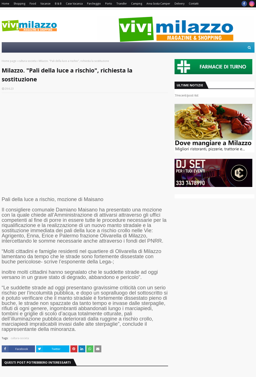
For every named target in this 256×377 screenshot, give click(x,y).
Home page (9, 61)
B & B (58, 3)
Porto (108, 3)
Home (5, 3)
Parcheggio (94, 3)
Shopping (19, 3)
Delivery (179, 3)
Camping (136, 3)
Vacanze (45, 3)
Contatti (194, 3)
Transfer (121, 3)
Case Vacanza (74, 3)
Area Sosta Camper (158, 3)
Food (33, 3)
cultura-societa (27, 61)
